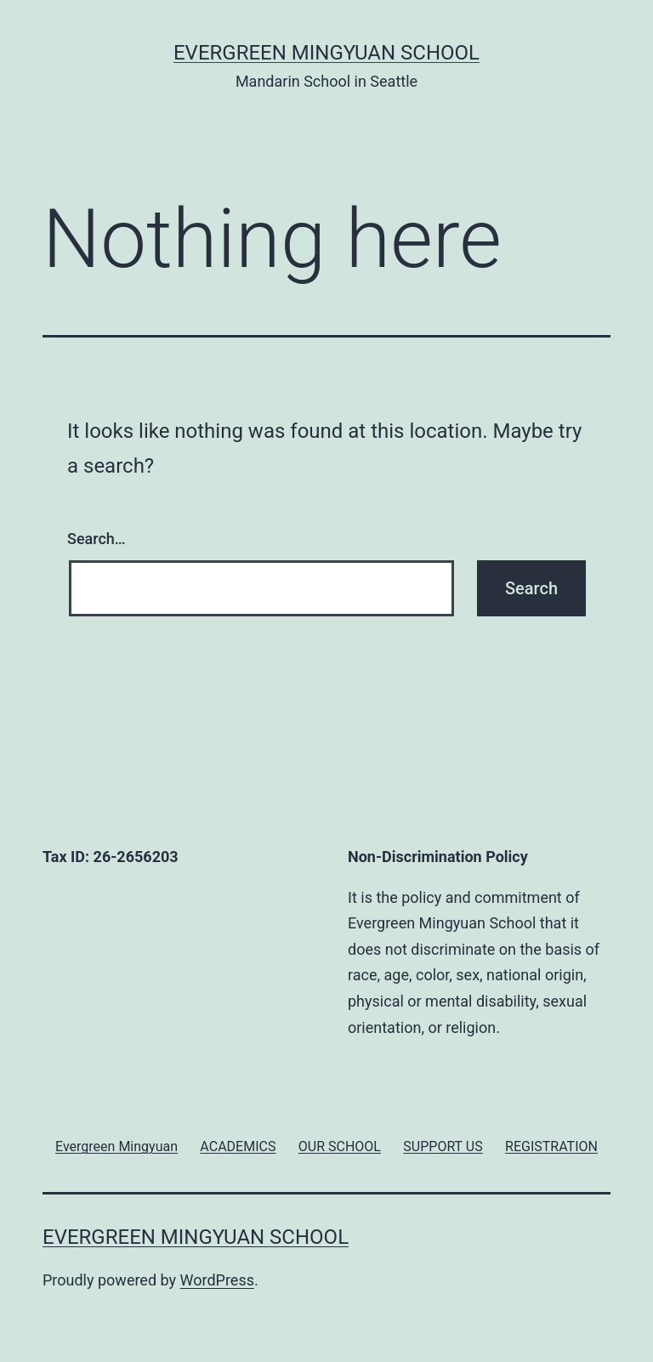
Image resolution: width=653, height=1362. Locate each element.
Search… (96, 539)
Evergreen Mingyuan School (326, 53)
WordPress (217, 1280)
